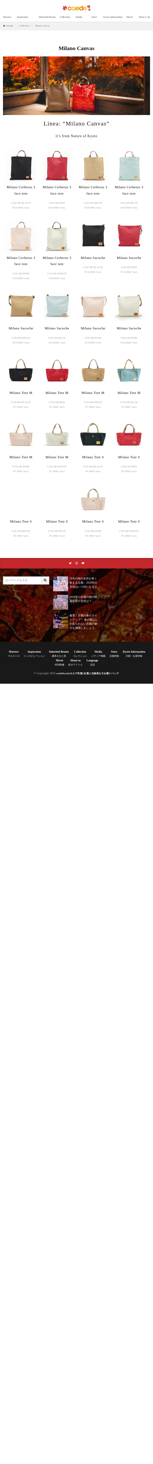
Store (98, 19)
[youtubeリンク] (83, 563)
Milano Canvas (42, 25)
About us (75, 663)
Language (92, 663)
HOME (9, 26)
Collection (69, 19)
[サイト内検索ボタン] (45, 581)
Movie (137, 19)
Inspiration (26, 19)
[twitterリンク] (70, 563)
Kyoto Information (117, 19)
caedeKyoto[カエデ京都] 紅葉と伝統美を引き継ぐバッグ (87, 673)
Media (84, 19)
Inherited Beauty (49, 19)
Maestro (8, 19)
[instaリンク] (76, 563)
